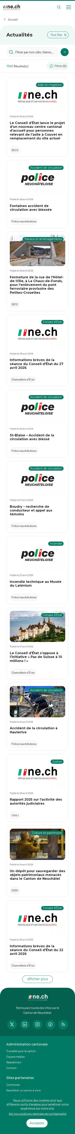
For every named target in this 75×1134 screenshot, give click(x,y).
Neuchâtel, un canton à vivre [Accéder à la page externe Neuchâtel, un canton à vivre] (23, 1090)
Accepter (37, 1123)
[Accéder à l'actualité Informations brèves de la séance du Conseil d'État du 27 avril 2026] (37, 350)
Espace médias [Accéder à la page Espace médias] (15, 1056)
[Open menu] (68, 7)
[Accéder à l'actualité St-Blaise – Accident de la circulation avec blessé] (37, 423)
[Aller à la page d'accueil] (11, 7)
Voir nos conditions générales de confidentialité (37, 1113)
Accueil (13, 19)
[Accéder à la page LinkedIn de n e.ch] (25, 1024)
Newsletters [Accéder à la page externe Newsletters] (13, 1062)
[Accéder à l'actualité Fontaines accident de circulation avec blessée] (37, 194)
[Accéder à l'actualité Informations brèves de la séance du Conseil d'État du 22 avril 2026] (37, 936)
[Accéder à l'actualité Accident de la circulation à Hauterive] (37, 717)
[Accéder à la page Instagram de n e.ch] (37, 1024)
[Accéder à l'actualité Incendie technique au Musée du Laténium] (37, 570)
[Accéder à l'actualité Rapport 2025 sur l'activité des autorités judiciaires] (37, 788)
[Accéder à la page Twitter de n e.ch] (12, 1024)
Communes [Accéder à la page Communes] (13, 1084)
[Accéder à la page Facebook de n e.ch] (50, 1024)
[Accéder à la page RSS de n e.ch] (63, 1024)
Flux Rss (59, 35)
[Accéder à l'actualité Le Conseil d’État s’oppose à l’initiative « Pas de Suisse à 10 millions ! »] (37, 643)
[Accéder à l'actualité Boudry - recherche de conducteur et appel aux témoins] (37, 497)
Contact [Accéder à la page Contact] (11, 1067)
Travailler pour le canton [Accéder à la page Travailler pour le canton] (21, 1051)
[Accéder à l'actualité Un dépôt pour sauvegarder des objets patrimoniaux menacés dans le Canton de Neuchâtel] (37, 861)
